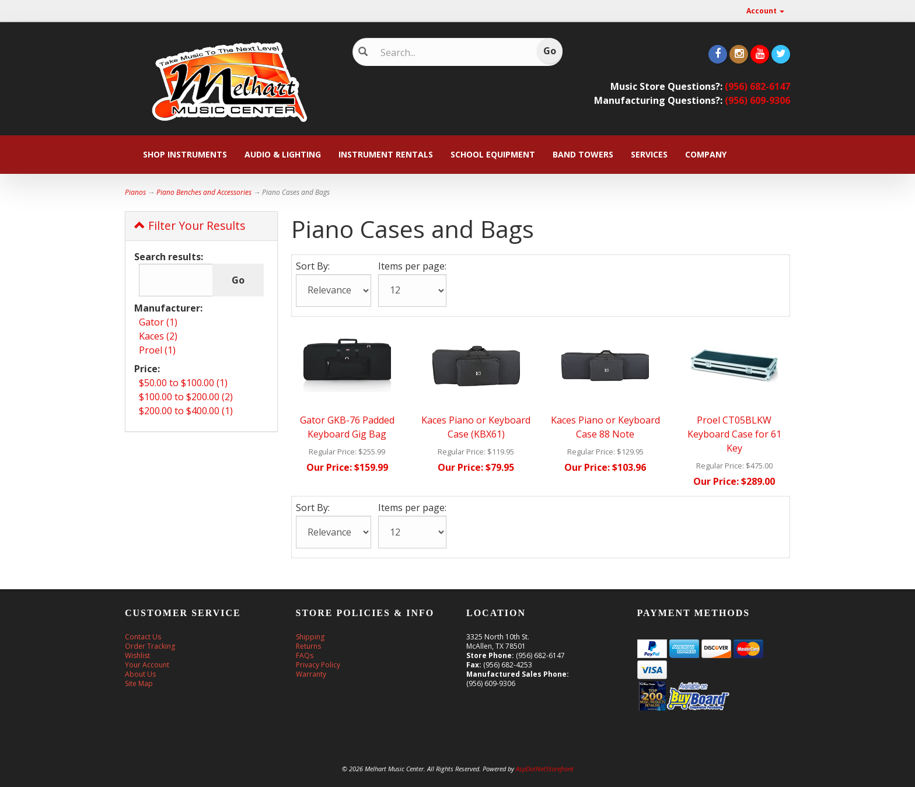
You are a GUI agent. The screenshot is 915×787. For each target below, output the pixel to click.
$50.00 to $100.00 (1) (183, 382)
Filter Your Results (189, 225)
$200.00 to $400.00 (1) (186, 410)
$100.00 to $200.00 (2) (186, 396)
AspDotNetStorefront (545, 768)
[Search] (449, 52)
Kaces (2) (158, 336)
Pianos (135, 192)
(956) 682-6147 (757, 86)
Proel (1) (157, 350)
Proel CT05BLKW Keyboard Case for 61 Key (734, 434)
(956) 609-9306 (757, 100)
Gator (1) (158, 322)
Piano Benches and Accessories (204, 192)
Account (765, 11)
